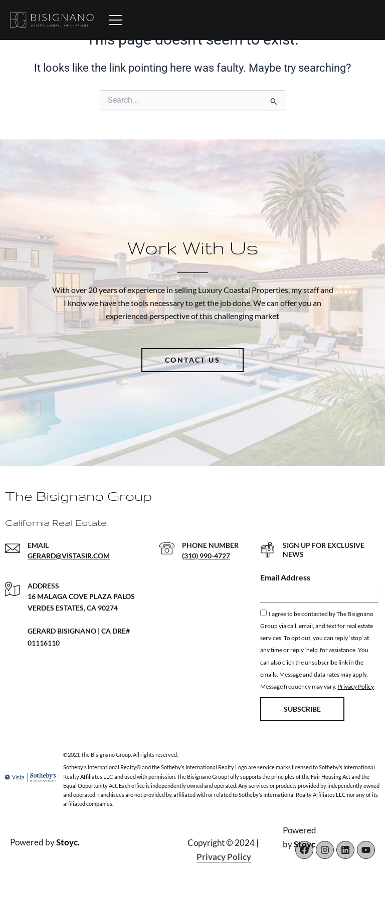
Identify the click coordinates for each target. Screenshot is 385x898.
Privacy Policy (355, 686)
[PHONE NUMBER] (166, 548)
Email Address (285, 577)
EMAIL (38, 545)
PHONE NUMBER (210, 545)
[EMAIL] (12, 548)
